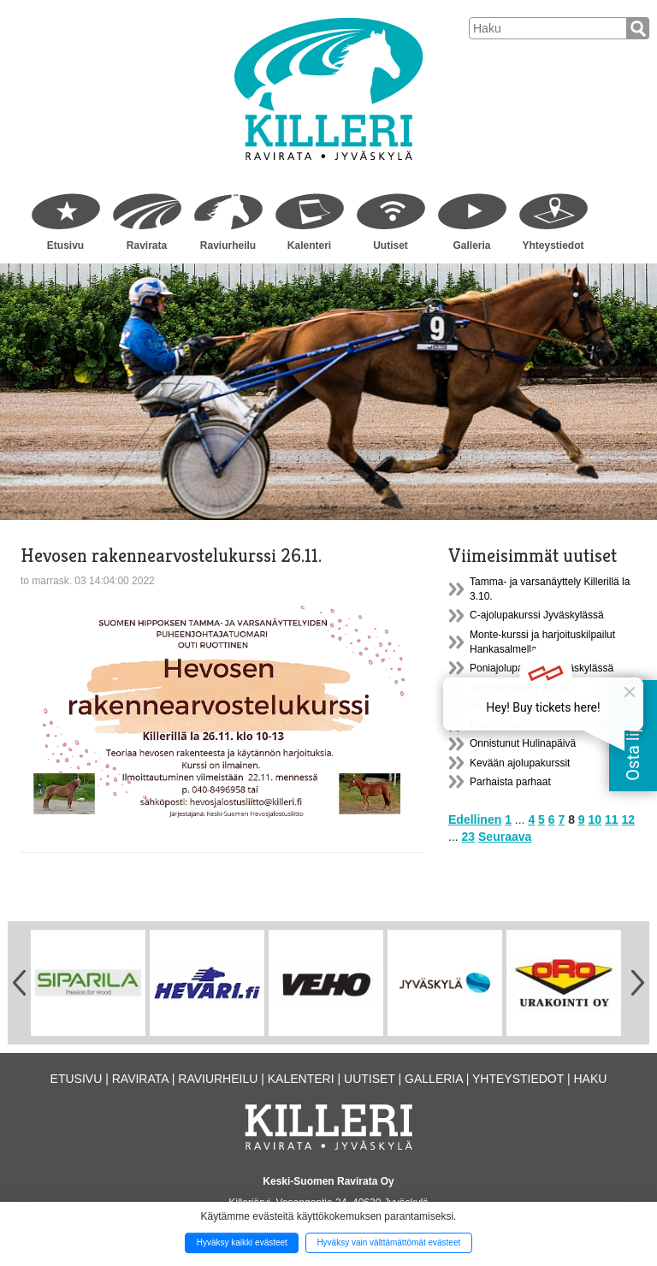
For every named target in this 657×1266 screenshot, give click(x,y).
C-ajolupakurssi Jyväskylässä (537, 615)
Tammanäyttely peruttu (521, 687)
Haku (590, 1079)
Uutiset (390, 245)
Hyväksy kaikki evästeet (242, 1242)
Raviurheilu (228, 245)
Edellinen (474, 819)
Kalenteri (309, 245)
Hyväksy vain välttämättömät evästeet (388, 1242)
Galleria (471, 245)
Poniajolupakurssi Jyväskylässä (541, 668)
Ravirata (147, 245)
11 (612, 819)
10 (595, 819)
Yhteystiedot (552, 245)
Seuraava (504, 836)
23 (469, 836)
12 (628, 819)
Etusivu (65, 245)
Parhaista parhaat (510, 782)
